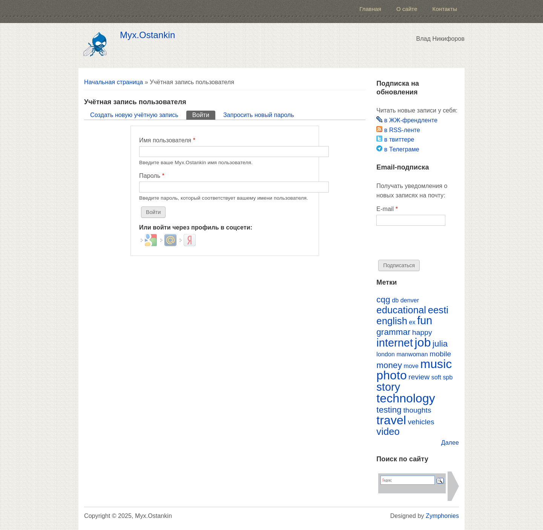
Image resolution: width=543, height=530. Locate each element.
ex (412, 322)
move (410, 366)
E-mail (387, 209)
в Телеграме (397, 149)
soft (436, 377)
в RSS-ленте (398, 130)
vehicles (421, 422)
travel (391, 420)
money (389, 365)
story (388, 387)
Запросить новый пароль (258, 115)
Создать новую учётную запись (134, 115)
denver (409, 300)
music (436, 364)
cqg (383, 299)
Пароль (151, 176)
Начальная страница (113, 82)
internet (394, 343)
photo (391, 375)
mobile (440, 354)
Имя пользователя (167, 140)
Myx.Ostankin (147, 35)
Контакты (445, 9)
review (418, 377)
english (391, 321)
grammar (393, 332)
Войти (203, 114)
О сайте (406, 9)
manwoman (412, 354)
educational (401, 310)
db (395, 300)
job (423, 342)
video (388, 431)
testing (389, 409)
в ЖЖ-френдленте (406, 120)
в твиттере (395, 139)
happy (422, 332)
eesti (438, 310)
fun (424, 320)
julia (440, 343)
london (385, 354)
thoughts (417, 410)
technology (405, 398)
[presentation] (433, 245)
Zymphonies (442, 516)
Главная (370, 9)
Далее (450, 442)
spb (447, 377)
